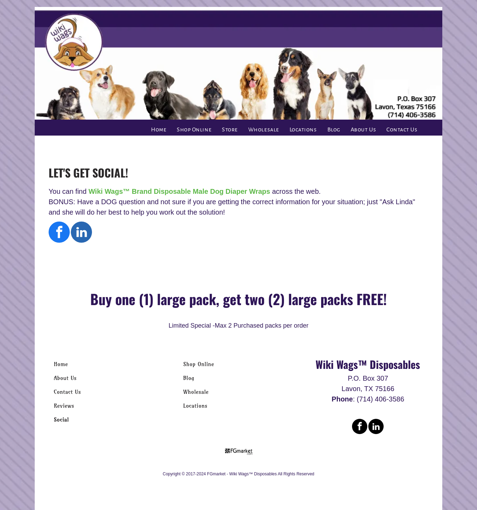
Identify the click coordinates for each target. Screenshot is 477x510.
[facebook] (59, 233)
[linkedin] (81, 233)
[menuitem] (158, 129)
